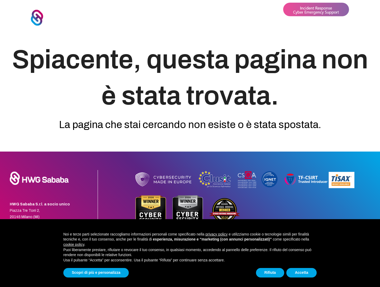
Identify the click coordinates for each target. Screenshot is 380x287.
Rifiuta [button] (270, 272)
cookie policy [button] (73, 244)
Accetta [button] (301, 272)
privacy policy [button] (217, 234)
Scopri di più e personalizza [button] (96, 272)
